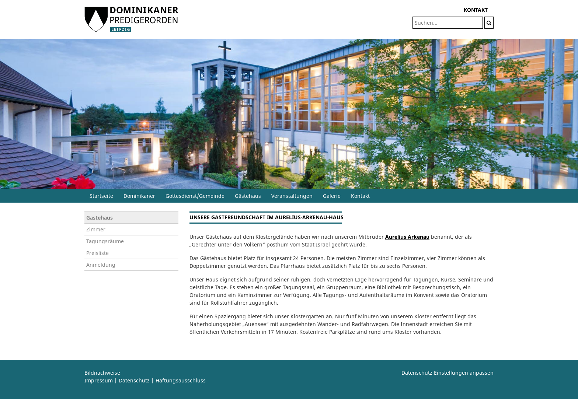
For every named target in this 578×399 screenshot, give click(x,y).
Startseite (101, 195)
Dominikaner (139, 195)
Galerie (332, 195)
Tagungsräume (105, 241)
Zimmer (95, 229)
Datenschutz (134, 380)
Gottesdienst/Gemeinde (195, 195)
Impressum (98, 380)
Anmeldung (100, 264)
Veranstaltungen (292, 195)
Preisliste (97, 252)
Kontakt (360, 195)
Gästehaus (248, 195)
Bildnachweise (102, 372)
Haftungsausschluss (181, 380)
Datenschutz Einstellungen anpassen (447, 372)
